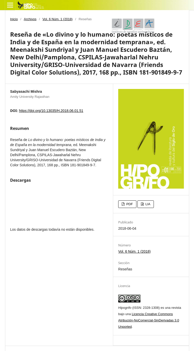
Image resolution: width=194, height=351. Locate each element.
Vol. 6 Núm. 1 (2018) (57, 19)
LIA (147, 204)
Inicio (14, 19)
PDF (129, 204)
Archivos (30, 19)
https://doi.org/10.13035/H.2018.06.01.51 (51, 111)
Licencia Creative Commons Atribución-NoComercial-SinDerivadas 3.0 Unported (148, 320)
